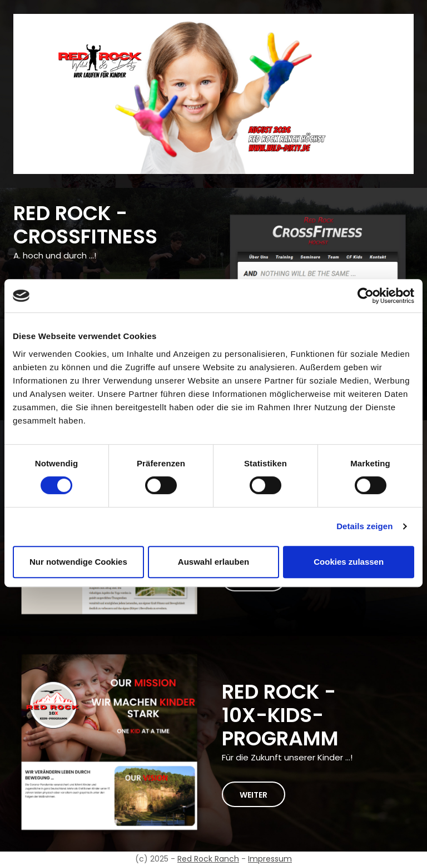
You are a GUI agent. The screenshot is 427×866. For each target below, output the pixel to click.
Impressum (270, 858)
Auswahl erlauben (213, 561)
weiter (253, 794)
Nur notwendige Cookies (78, 561)
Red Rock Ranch (208, 858)
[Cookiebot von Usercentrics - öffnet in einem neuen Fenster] (365, 295)
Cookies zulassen (349, 561)
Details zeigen (364, 526)
